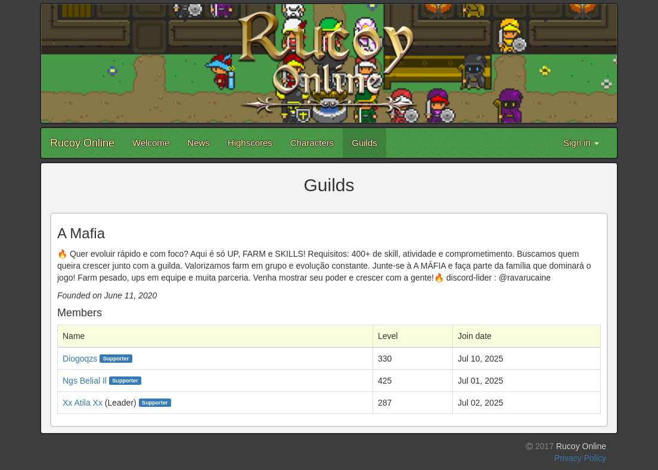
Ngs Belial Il (85, 380)
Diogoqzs (80, 358)
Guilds (364, 143)
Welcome (150, 143)
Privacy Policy (580, 458)
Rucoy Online (82, 143)
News (198, 143)
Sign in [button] (581, 143)
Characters (312, 143)
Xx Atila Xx (83, 402)
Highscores (250, 143)
